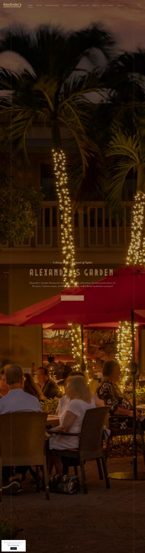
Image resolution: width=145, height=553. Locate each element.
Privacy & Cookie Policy (13, 545)
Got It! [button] (13, 548)
